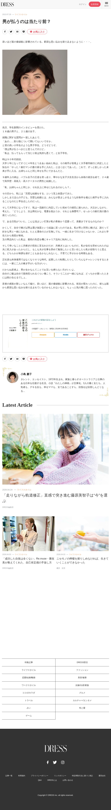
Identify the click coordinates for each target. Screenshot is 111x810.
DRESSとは (52, 780)
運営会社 (102, 776)
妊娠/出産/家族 (82, 685)
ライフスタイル (21, 14)
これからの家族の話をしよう (44, 320)
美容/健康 (82, 677)
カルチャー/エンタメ (82, 700)
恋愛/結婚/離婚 (28, 677)
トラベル (29, 700)
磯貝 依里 (61, 568)
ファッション (82, 670)
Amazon (42, 335)
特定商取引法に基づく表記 (82, 776)
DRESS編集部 (7, 507)
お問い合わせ (68, 780)
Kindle (65, 335)
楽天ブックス (88, 335)
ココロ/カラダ (28, 693)
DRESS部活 (82, 662)
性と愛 (82, 708)
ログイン (82, 4)
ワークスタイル (29, 685)
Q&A (40, 780)
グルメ (82, 693)
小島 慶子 (26, 374)
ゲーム (29, 715)
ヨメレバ (39, 323)
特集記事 (29, 662)
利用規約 (21, 776)
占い (29, 708)
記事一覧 (8, 776)
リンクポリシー (60, 776)
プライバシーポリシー (39, 776)
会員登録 (94, 4)
